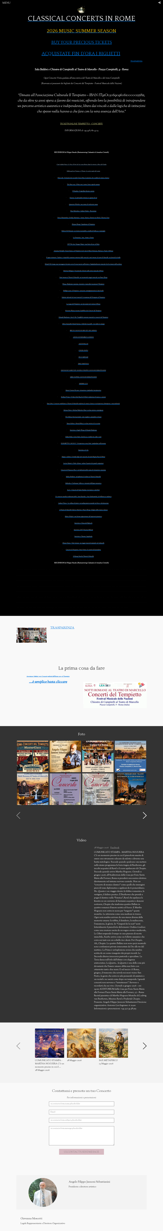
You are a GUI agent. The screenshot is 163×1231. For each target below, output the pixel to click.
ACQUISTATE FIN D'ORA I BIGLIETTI (81, 53)
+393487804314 (41, 1171)
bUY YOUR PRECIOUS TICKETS (81, 42)
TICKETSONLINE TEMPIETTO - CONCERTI (81, 124)
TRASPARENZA (136, 61)
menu (6, 3)
